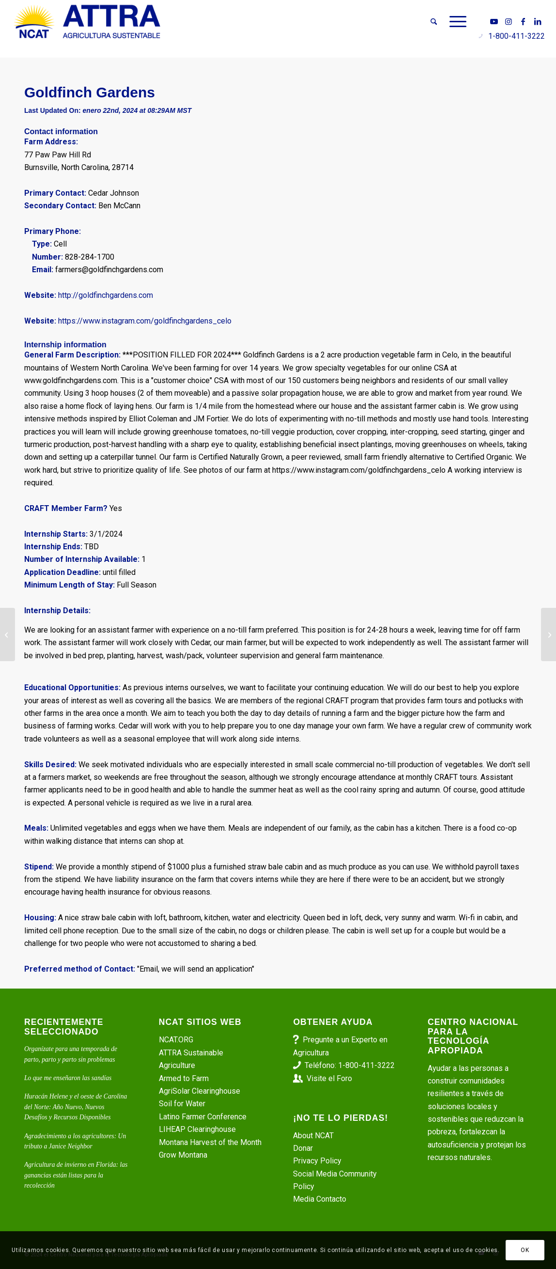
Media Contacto (319, 1199)
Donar (303, 1148)
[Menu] (454, 21)
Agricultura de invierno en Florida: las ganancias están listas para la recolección (75, 1175)
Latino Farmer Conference (203, 1116)
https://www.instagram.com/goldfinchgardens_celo (145, 320)
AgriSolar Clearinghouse (199, 1091)
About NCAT (313, 1135)
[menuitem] (433, 21)
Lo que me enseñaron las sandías (67, 1078)
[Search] (433, 21)
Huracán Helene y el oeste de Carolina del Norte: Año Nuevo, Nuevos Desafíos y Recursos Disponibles (75, 1107)
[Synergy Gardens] (7, 634)
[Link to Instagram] (508, 21)
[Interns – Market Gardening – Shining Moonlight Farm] (548, 634)
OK (525, 1250)
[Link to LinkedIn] (537, 21)
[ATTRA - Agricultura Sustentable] (87, 21)
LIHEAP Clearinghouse (197, 1129)
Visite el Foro (329, 1078)
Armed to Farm (184, 1078)
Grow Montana (183, 1155)
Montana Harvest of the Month (210, 1142)
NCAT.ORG (176, 1039)
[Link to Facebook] (523, 21)
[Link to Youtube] (494, 21)
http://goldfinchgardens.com (105, 295)
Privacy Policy (317, 1160)
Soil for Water (182, 1103)
